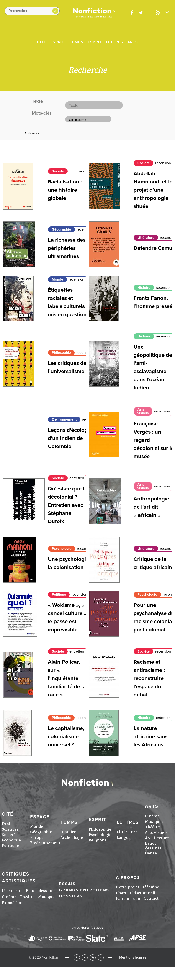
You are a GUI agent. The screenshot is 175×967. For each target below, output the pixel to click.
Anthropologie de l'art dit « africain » (151, 506)
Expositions (13, 902)
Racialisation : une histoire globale (65, 189)
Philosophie (61, 352)
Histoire (143, 287)
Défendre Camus (154, 248)
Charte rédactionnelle (136, 893)
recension (77, 171)
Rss (158, 12)
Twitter (85, 957)
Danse (151, 853)
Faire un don (128, 898)
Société (58, 171)
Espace (58, 42)
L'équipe (151, 887)
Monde (57, 279)
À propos (128, 877)
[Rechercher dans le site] (32, 11)
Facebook (77, 957)
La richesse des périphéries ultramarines (66, 248)
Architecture (157, 838)
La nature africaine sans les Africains (150, 736)
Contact (151, 898)
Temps (77, 42)
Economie (11, 840)
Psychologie (62, 548)
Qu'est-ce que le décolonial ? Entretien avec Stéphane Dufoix (67, 505)
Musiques (154, 821)
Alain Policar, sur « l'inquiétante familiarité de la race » (67, 678)
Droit (7, 823)
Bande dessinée (153, 846)
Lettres (114, 42)
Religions (98, 840)
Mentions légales (132, 957)
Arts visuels (143, 411)
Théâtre (152, 827)
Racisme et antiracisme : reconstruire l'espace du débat (149, 678)
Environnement (64, 419)
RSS (93, 957)
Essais (67, 883)
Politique (59, 594)
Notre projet (127, 887)
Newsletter (167, 12)
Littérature (145, 237)
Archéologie (71, 837)
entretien (76, 478)
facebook (131, 12)
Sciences (10, 829)
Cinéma (152, 816)
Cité (41, 42)
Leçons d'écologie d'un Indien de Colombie (70, 438)
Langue (124, 837)
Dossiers (71, 896)
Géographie (61, 229)
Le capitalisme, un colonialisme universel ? (70, 736)
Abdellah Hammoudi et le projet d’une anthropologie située (153, 190)
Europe (37, 837)
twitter (140, 12)
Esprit (95, 42)
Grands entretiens (84, 889)
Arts (132, 42)
